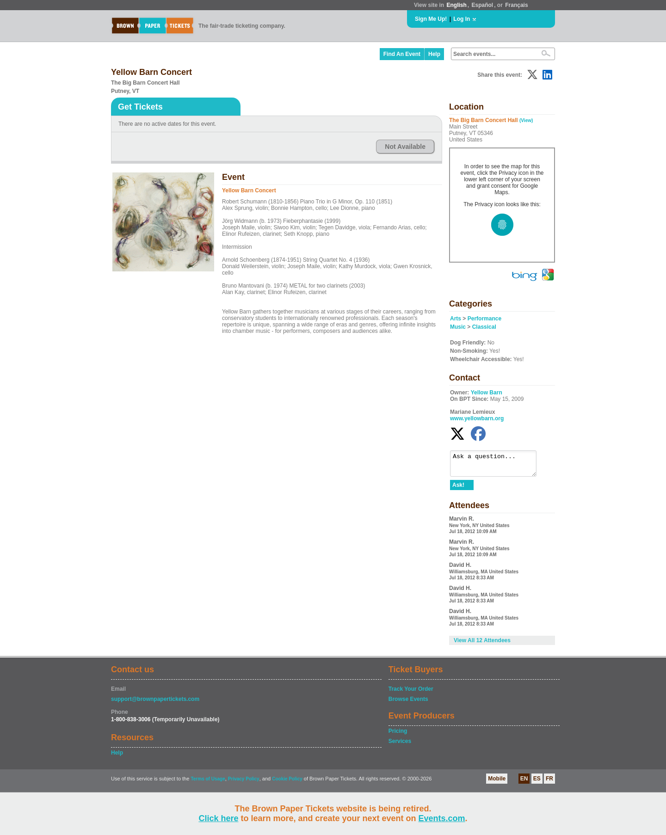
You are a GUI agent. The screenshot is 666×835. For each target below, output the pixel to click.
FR (549, 783)
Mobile (497, 783)
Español (482, 5)
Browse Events (408, 703)
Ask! (458, 489)
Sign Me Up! (431, 19)
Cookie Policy (287, 783)
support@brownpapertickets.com (155, 703)
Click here (218, 818)
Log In (461, 19)
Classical (484, 327)
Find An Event (401, 54)
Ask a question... (498, 465)
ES (537, 783)
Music (458, 327)
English (456, 5)
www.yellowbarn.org (477, 418)
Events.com (442, 818)
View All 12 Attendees (482, 644)
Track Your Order (410, 693)
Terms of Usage (208, 783)
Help (434, 54)
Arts (455, 318)
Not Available (405, 146)
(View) (526, 120)
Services (399, 745)
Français (516, 5)
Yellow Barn (486, 392)
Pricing (397, 735)
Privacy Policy (243, 783)
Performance (484, 318)
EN (524, 783)
